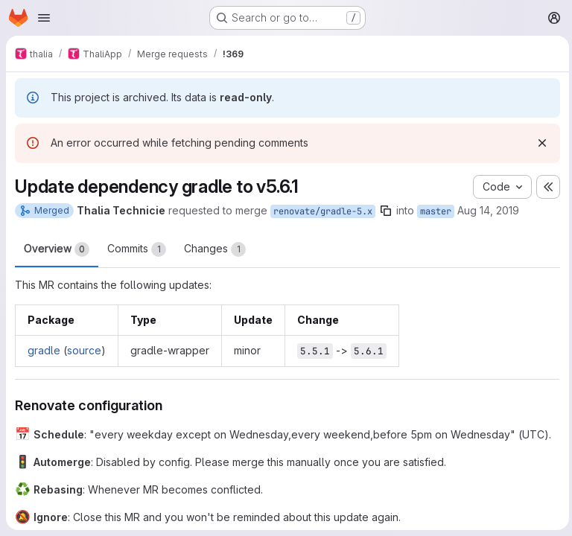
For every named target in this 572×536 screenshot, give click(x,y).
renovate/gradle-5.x (322, 211)
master (435, 211)
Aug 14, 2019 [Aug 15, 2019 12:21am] (488, 210)
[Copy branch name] (386, 211)
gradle (44, 350)
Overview (56, 249)
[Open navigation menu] (44, 18)
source (84, 350)
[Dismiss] (539, 143)
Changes (215, 249)
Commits (136, 249)
